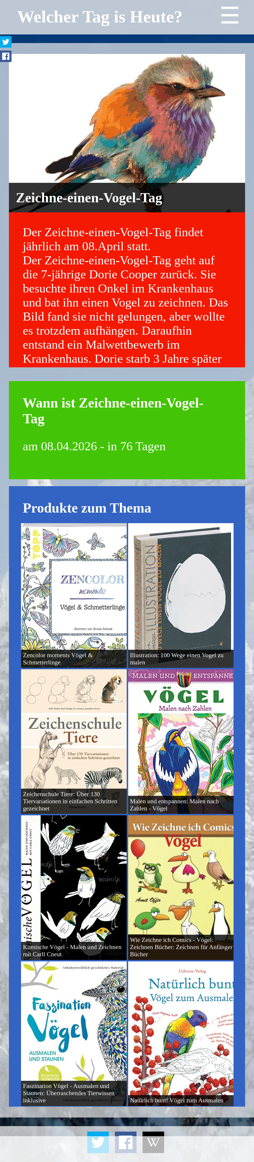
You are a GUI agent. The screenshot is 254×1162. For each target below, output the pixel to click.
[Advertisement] (127, 1149)
